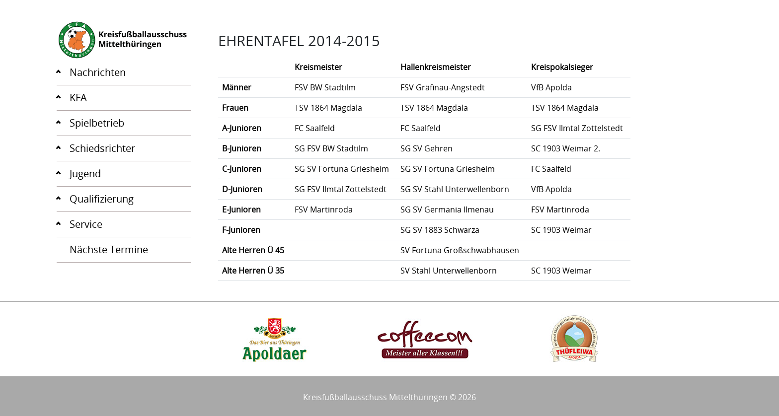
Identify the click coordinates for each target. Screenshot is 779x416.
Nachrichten (98, 72)
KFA (78, 97)
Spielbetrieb (97, 123)
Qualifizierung (102, 199)
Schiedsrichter (102, 148)
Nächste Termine (109, 249)
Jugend (85, 173)
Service (86, 224)
